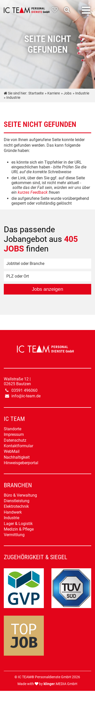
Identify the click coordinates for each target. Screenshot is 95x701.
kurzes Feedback (33, 192)
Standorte (12, 428)
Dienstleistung (16, 500)
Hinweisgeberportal (21, 462)
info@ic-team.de (26, 396)
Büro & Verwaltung (20, 495)
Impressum (14, 434)
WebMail (12, 451)
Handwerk (13, 512)
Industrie (11, 517)
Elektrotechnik (16, 506)
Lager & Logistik (18, 523)
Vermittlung (14, 534)
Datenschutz (15, 440)
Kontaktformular (18, 445)
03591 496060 (24, 390)
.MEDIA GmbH (60, 684)
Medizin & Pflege (19, 529)
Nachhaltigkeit (17, 457)
